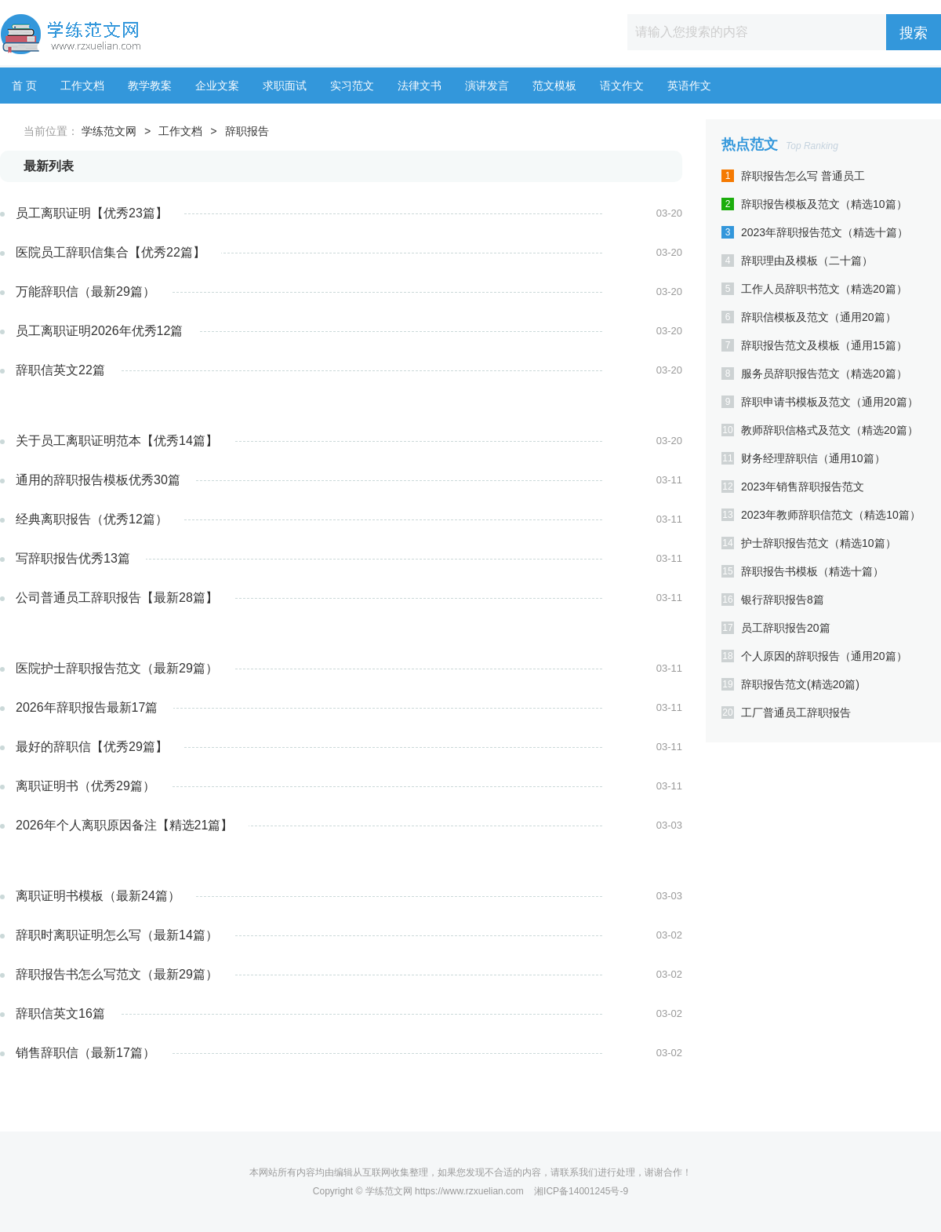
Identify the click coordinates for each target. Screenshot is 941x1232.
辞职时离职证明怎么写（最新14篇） (117, 935)
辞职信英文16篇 (60, 1013)
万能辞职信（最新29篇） (85, 291)
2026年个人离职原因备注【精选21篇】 (124, 825)
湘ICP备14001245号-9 (581, 1191)
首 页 (24, 85)
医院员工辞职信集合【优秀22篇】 (110, 252)
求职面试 (285, 85)
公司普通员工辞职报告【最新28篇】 (117, 597)
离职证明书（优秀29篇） (85, 786)
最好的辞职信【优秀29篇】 (92, 746)
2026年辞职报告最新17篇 (87, 707)
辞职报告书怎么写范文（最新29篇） (117, 974)
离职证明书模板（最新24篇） (98, 895)
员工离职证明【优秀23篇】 (92, 213)
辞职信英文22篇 (60, 370)
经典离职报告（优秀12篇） (92, 519)
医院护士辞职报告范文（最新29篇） (117, 668)
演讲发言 (487, 85)
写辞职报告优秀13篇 (73, 558)
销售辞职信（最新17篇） (85, 1052)
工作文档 (82, 85)
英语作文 (689, 85)
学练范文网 (109, 131)
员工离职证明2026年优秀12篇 (99, 330)
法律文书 (419, 85)
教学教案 (150, 85)
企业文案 (217, 85)
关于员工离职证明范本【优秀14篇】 (117, 440)
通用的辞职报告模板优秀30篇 (98, 480)
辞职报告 (247, 131)
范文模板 (554, 85)
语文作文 (622, 85)
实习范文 (352, 85)
